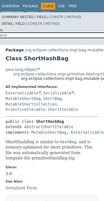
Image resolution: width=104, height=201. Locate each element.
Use (61, 6)
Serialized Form (21, 188)
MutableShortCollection (31, 104)
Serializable (57, 93)
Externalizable (22, 93)
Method (74, 17)
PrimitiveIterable (25, 109)
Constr (56, 17)
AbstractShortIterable (48, 127)
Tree (72, 6)
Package (30, 6)
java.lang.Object (21, 69)
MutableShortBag (23, 98)
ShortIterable (63, 109)
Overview (10, 6)
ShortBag (52, 98)
